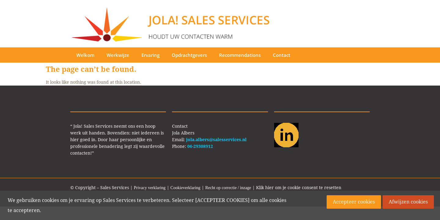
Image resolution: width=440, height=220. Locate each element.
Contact (281, 55)
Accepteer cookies (354, 202)
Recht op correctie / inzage (228, 187)
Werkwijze (118, 55)
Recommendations (240, 55)
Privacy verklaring (150, 187)
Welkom (85, 55)
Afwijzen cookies (408, 202)
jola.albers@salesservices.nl (216, 139)
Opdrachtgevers (189, 55)
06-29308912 (200, 146)
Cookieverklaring (185, 187)
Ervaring (150, 55)
